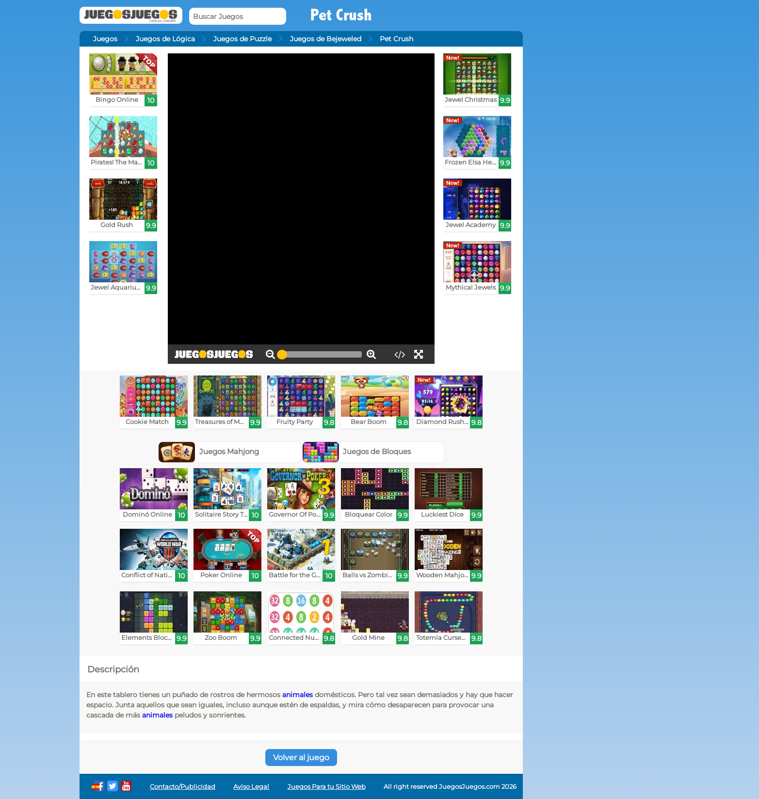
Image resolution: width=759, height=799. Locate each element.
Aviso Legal (251, 786)
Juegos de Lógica (165, 38)
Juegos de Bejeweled (325, 38)
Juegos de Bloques (357, 451)
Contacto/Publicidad (182, 786)
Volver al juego (301, 757)
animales (297, 694)
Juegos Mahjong (209, 451)
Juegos (105, 38)
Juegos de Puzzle (242, 38)
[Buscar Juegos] (237, 16)
